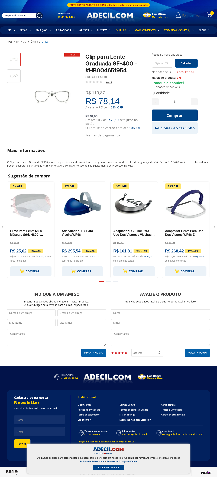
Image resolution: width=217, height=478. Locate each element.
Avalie (109, 82)
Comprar (30, 271)
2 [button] (108, 281)
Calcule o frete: (175, 54)
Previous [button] (2, 227)
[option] (14, 61)
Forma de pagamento (89, 414)
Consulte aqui (185, 72)
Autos (84, 30)
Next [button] (214, 227)
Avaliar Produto (197, 352)
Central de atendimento (173, 414)
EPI (10, 30)
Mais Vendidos (145, 30)
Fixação (41, 30)
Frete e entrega (127, 414)
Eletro (102, 30)
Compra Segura (127, 405)
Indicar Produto (93, 352)
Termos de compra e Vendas (133, 409)
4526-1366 (70, 17)
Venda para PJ (84, 419)
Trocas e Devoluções (171, 409)
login (194, 15)
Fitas (23, 30)
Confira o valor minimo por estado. (128, 5)
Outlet (120, 30)
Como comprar (168, 405)
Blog (202, 30)
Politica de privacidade (89, 409)
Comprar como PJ (177, 30)
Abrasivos (63, 30)
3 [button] (115, 281)
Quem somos (84, 405)
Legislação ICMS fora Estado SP (135, 419)
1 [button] (101, 281)
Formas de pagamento (102, 135)
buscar (41, 15)
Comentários (56, 337)
